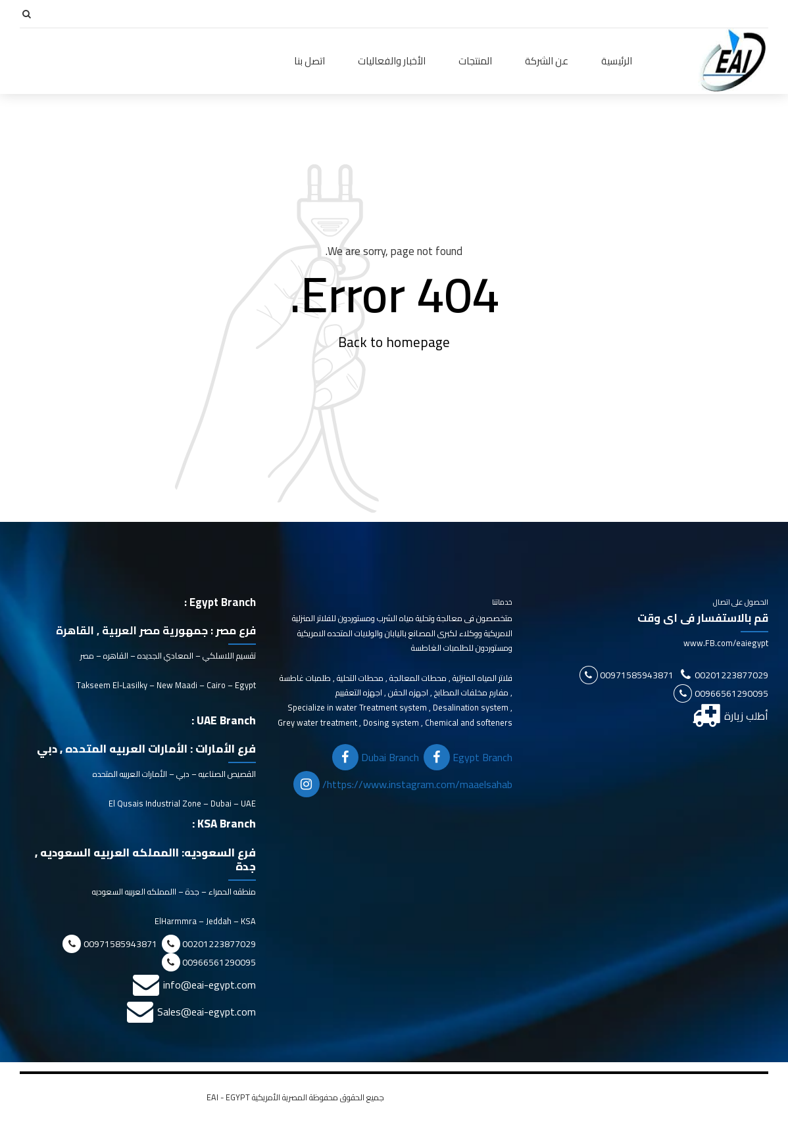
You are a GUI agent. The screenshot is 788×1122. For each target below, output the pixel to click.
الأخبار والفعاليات (392, 60)
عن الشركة (546, 60)
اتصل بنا (309, 60)
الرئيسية (616, 60)
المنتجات (475, 60)
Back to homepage (394, 342)
